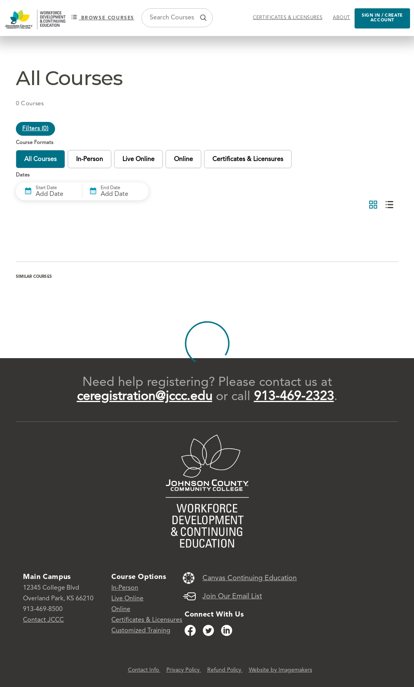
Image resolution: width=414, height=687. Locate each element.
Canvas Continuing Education (249, 578)
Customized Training (140, 631)
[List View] (389, 205)
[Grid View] (373, 205)
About (341, 17)
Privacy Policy (183, 670)
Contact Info (144, 670)
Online (120, 609)
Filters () (35, 129)
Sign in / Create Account (382, 18)
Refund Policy (225, 670)
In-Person (124, 588)
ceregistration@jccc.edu (144, 397)
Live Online (127, 599)
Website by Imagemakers (280, 670)
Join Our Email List (232, 596)
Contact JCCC (43, 620)
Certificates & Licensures (287, 17)
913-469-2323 (294, 397)
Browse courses (102, 18)
